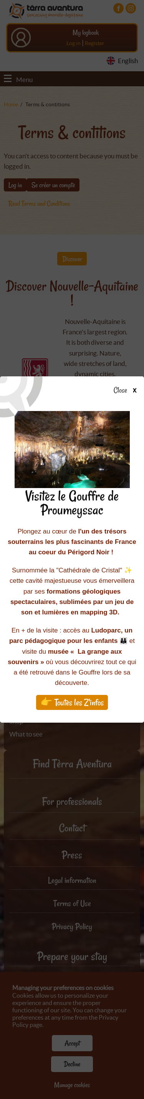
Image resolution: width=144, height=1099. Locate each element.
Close (127, 390)
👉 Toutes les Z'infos (72, 702)
